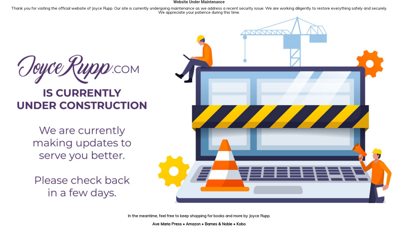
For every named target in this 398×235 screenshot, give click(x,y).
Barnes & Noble (218, 224)
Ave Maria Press (167, 224)
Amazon (193, 224)
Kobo (241, 224)
